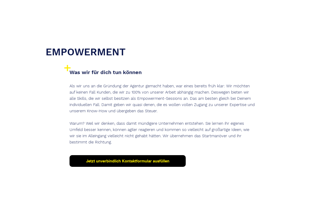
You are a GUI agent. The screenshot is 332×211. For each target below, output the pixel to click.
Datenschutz (164, 198)
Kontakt (185, 198)
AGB (200, 198)
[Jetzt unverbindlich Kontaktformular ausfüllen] (128, 161)
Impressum (138, 198)
